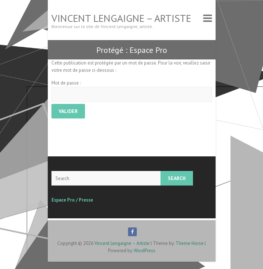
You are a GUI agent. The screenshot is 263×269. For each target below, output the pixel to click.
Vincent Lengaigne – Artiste (121, 18)
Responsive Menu (207, 18)
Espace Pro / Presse (72, 200)
